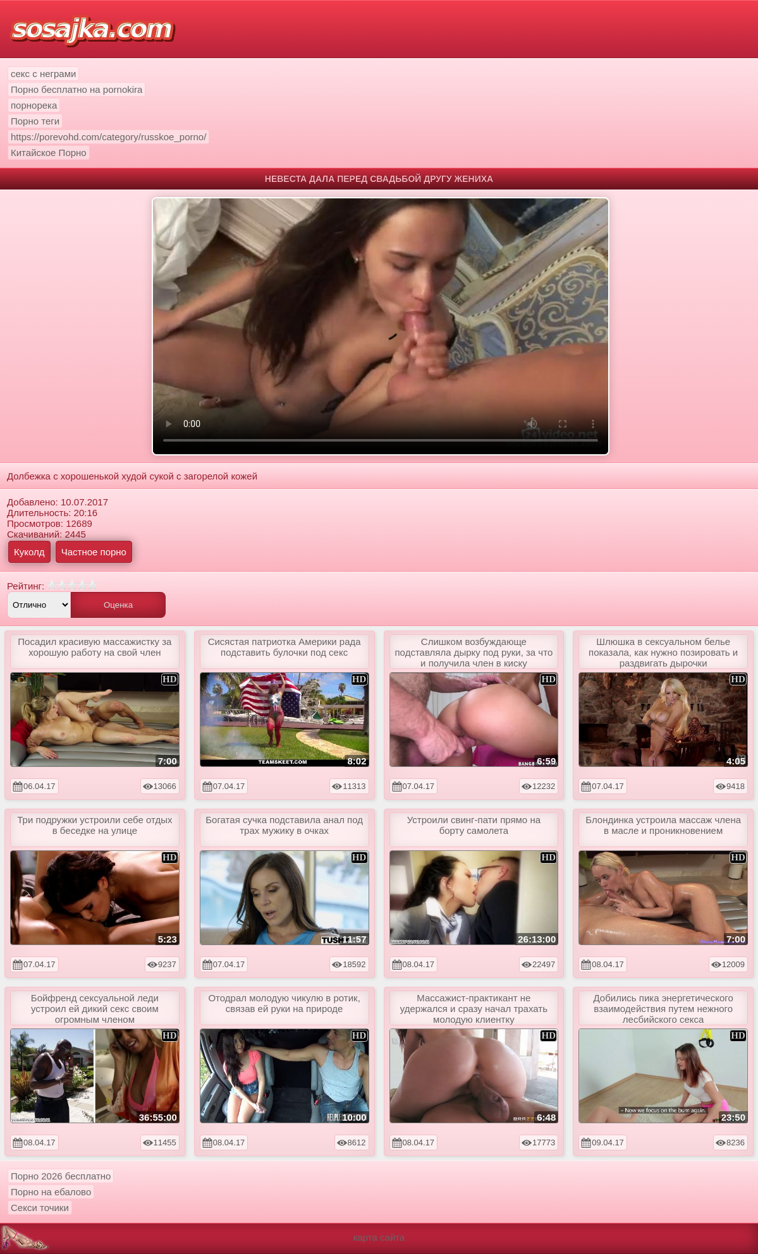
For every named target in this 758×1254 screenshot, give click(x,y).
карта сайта (379, 1237)
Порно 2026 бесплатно (61, 1176)
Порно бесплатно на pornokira (76, 89)
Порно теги (35, 121)
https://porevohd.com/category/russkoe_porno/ (108, 136)
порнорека (34, 105)
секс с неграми (43, 73)
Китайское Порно (49, 152)
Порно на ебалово (51, 1191)
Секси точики (40, 1207)
